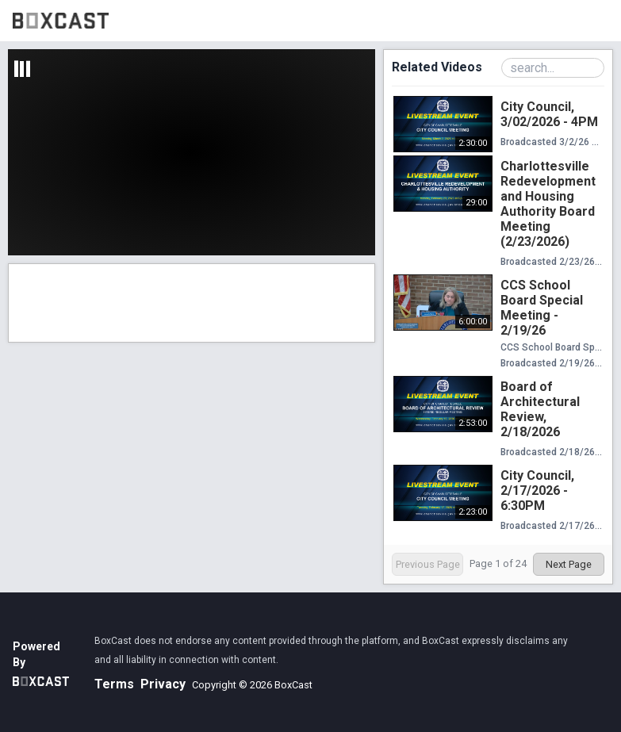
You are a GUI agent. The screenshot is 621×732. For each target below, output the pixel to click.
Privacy (163, 684)
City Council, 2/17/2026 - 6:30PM (537, 490)
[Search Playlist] (552, 68)
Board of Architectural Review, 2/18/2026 (540, 409)
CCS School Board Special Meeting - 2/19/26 (541, 308)
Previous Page (428, 564)
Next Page (569, 564)
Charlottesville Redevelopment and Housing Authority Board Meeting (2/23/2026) (548, 204)
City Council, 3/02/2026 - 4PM (549, 114)
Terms (114, 684)
